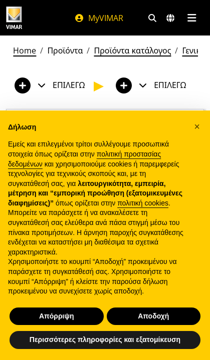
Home (24, 50)
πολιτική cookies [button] (142, 203)
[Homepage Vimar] (14, 18)
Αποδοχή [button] (153, 316)
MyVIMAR (98, 18)
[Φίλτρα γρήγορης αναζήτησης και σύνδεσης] (152, 18)
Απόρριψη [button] (56, 316)
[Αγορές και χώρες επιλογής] (170, 18)
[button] (197, 126)
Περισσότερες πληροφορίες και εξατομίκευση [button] (105, 340)
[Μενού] (191, 18)
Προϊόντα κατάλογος (132, 50)
